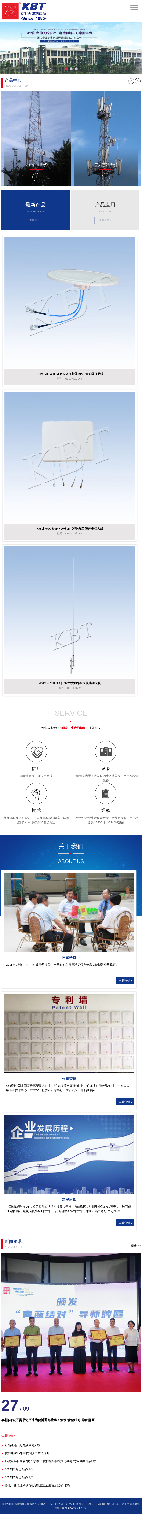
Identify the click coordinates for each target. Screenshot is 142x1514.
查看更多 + (35, 220)
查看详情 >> (9, 1436)
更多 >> (136, 1245)
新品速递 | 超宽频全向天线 (20, 1445)
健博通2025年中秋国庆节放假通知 (25, 1453)
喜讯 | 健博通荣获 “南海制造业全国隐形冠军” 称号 (36, 1485)
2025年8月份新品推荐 (17, 1469)
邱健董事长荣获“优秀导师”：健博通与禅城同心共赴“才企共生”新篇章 (48, 1461)
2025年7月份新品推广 (17, 1477)
